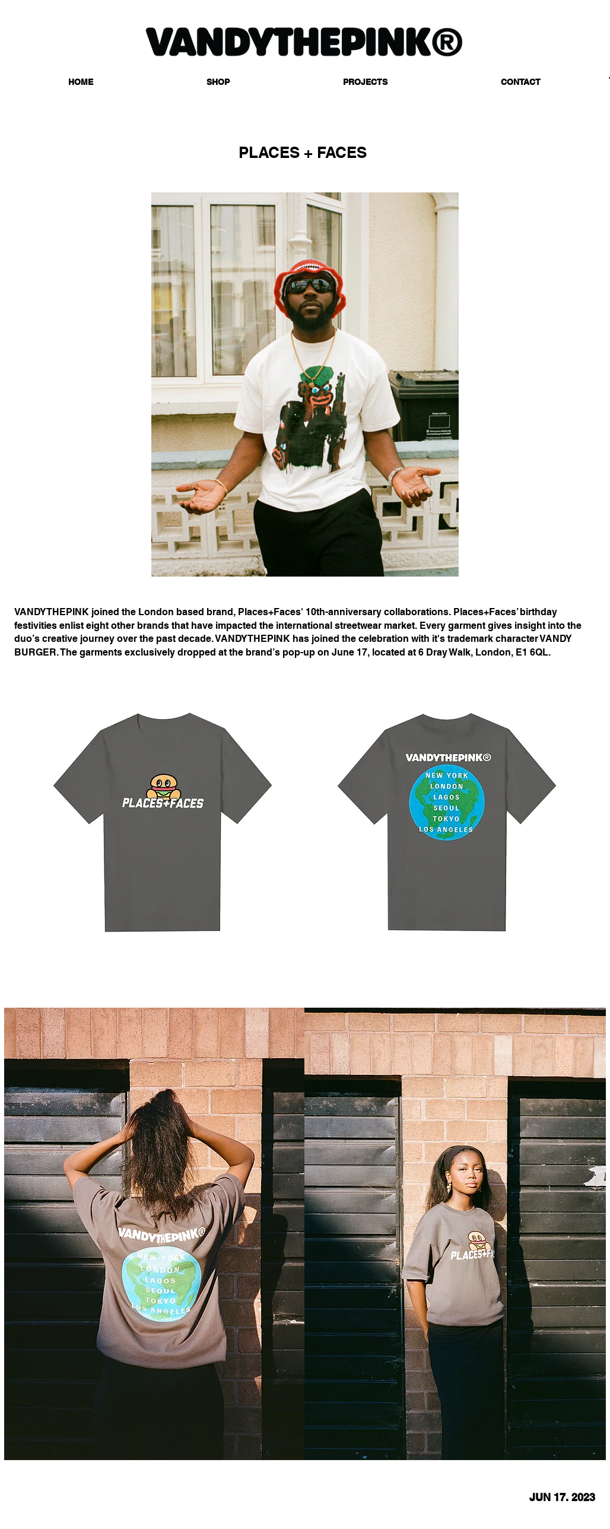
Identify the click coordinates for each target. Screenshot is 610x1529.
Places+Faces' (272, 612)
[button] (218, 82)
